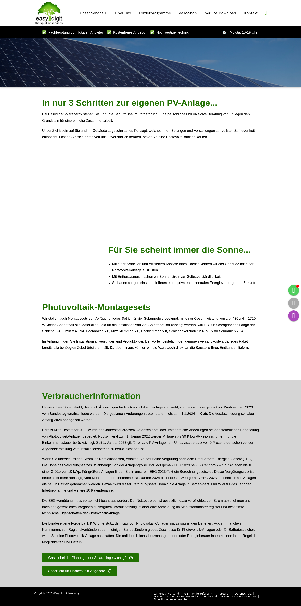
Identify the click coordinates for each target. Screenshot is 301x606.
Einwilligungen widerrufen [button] (171, 599)
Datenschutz (243, 593)
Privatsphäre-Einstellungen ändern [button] (177, 596)
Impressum (223, 593)
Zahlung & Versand (166, 593)
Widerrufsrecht (202, 593)
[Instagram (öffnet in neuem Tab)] (265, 12)
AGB (185, 593)
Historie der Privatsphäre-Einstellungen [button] (230, 596)
